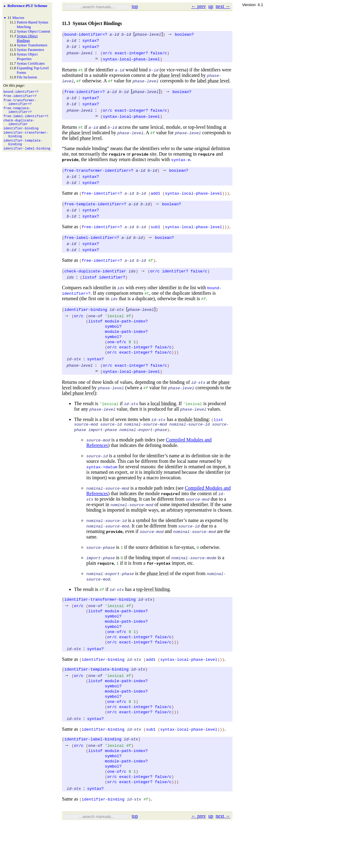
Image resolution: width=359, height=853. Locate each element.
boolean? (184, 34)
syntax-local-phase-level (131, 59)
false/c (158, 53)
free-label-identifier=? (91, 237)
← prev (198, 6)
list (218, 426)
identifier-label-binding (92, 762)
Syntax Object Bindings (27, 38)
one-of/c (116, 346)
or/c (107, 53)
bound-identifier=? (85, 34)
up (210, 6)
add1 (155, 193)
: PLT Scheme (27, 5)
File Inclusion (27, 77)
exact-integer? (131, 53)
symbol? (113, 328)
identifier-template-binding (96, 685)
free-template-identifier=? (95, 204)
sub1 (155, 226)
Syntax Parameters (30, 50)
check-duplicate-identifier (95, 271)
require (117, 154)
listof (89, 277)
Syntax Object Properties (27, 56)
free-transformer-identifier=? (98, 170)
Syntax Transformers (32, 45)
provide (140, 154)
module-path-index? (126, 322)
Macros (18, 17)
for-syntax (159, 571)
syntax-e (180, 159)
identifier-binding (85, 309)
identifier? (175, 271)
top (135, 6)
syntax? (90, 40)
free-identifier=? (84, 91)
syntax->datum (101, 474)
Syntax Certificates (31, 63)
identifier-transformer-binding (100, 607)
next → (223, 6)
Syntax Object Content (33, 31)
